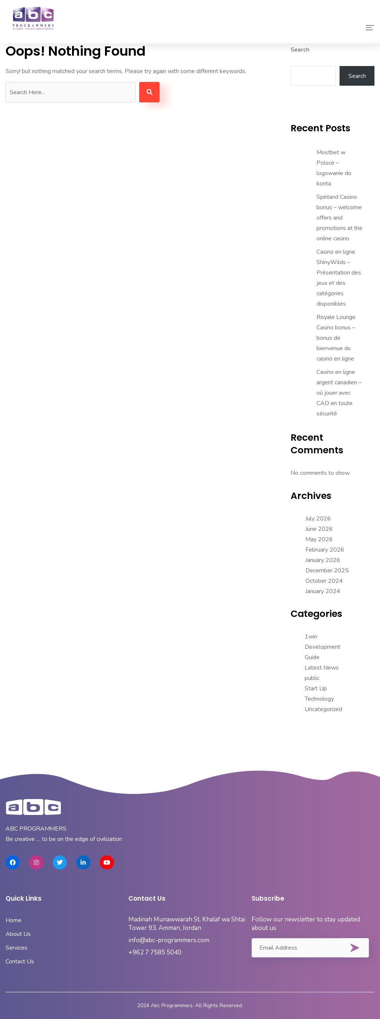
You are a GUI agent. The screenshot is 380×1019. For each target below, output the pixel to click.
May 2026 (319, 539)
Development (322, 647)
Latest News (322, 668)
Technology (319, 699)
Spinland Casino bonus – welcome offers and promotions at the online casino (340, 218)
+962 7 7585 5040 (154, 952)
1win (311, 636)
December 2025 (327, 570)
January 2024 (322, 591)
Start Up (316, 688)
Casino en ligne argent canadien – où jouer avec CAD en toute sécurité (339, 393)
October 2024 (324, 581)
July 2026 (318, 519)
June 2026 (319, 529)
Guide (312, 657)
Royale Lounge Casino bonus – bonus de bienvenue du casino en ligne (336, 338)
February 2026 (324, 550)
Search (300, 50)
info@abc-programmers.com (168, 940)
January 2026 (322, 560)
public (312, 678)
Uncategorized (323, 709)
